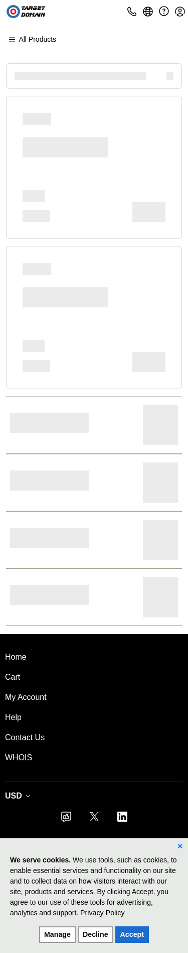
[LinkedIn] (122, 820)
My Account (26, 697)
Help (13, 717)
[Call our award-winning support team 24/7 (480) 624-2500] (164, 11)
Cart (12, 677)
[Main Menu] (37, 39)
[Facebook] (66, 820)
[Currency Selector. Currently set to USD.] (20, 796)
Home (16, 657)
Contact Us (25, 737)
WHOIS (18, 757)
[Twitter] (94, 820)
